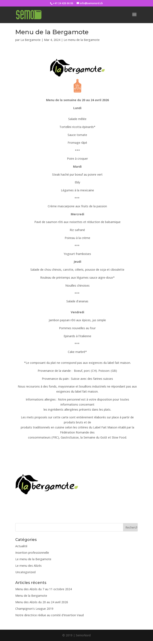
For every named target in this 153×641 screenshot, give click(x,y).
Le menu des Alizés (28, 566)
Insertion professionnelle (32, 553)
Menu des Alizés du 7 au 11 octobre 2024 (43, 589)
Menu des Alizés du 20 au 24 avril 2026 (41, 602)
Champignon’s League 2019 (34, 609)
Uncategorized (25, 572)
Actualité (21, 546)
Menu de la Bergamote (31, 596)
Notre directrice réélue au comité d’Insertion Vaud (49, 615)
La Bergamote (31, 40)
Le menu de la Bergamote (82, 40)
